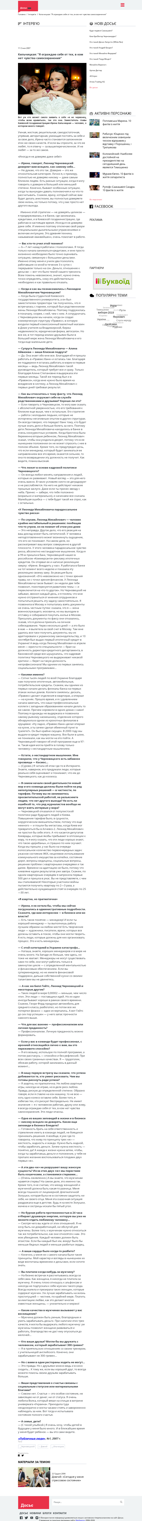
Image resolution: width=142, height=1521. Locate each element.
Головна (22, 14)
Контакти (59, 1513)
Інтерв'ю (32, 14)
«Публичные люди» (31, 1438)
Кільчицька (59, 1446)
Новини (35, 1513)
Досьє (24, 1513)
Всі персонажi (96, 199)
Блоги (47, 1513)
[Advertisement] (74, 36)
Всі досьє (94, 87)
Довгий (44, 1446)
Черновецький (28, 1446)
